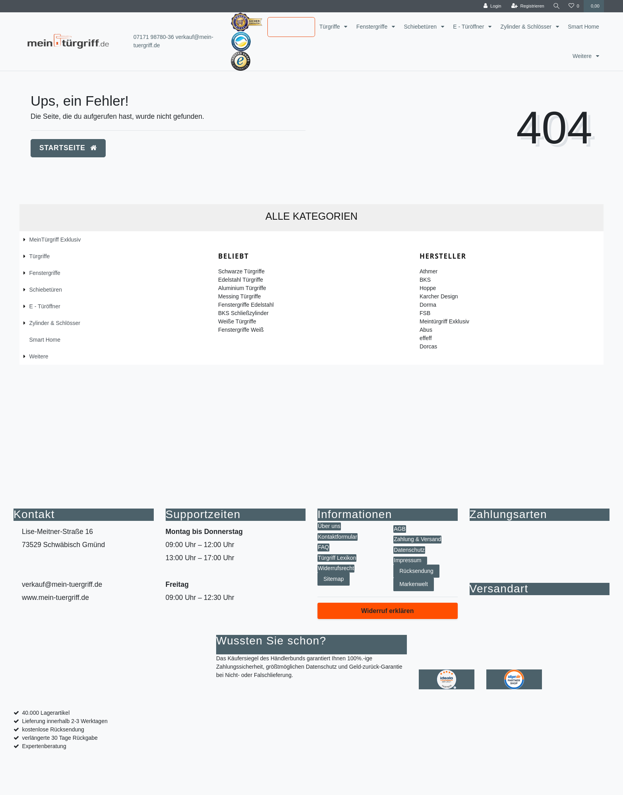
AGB (400, 529)
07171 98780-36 (154, 37)
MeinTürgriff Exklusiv (284, 27)
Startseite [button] (68, 148)
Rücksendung (416, 571)
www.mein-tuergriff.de (55, 598)
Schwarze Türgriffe (241, 271)
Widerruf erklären (387, 610)
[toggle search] (556, 6)
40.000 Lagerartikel (46, 713)
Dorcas (428, 346)
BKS (425, 280)
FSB (425, 313)
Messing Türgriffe (239, 296)
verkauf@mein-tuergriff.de (62, 584)
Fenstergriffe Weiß (241, 330)
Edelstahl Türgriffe (240, 280)
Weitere (583, 56)
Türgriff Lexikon (337, 558)
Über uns (329, 526)
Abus (426, 330)
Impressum (407, 560)
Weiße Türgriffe (237, 321)
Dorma (428, 305)
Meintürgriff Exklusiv (444, 321)
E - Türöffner (469, 26)
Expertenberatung (44, 746)
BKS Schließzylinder (243, 313)
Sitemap (333, 579)
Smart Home (583, 26)
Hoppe (428, 288)
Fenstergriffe (372, 26)
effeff (426, 338)
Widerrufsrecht (336, 568)
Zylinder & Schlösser (527, 26)
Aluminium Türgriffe (242, 288)
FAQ (323, 547)
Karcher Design (439, 296)
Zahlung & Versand (417, 539)
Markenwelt (413, 584)
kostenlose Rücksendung (53, 729)
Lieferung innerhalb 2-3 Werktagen (64, 721)
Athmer (428, 271)
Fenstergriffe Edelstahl (246, 305)
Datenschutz (409, 550)
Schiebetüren (421, 26)
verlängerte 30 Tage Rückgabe (59, 738)
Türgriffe (330, 26)
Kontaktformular (337, 537)
